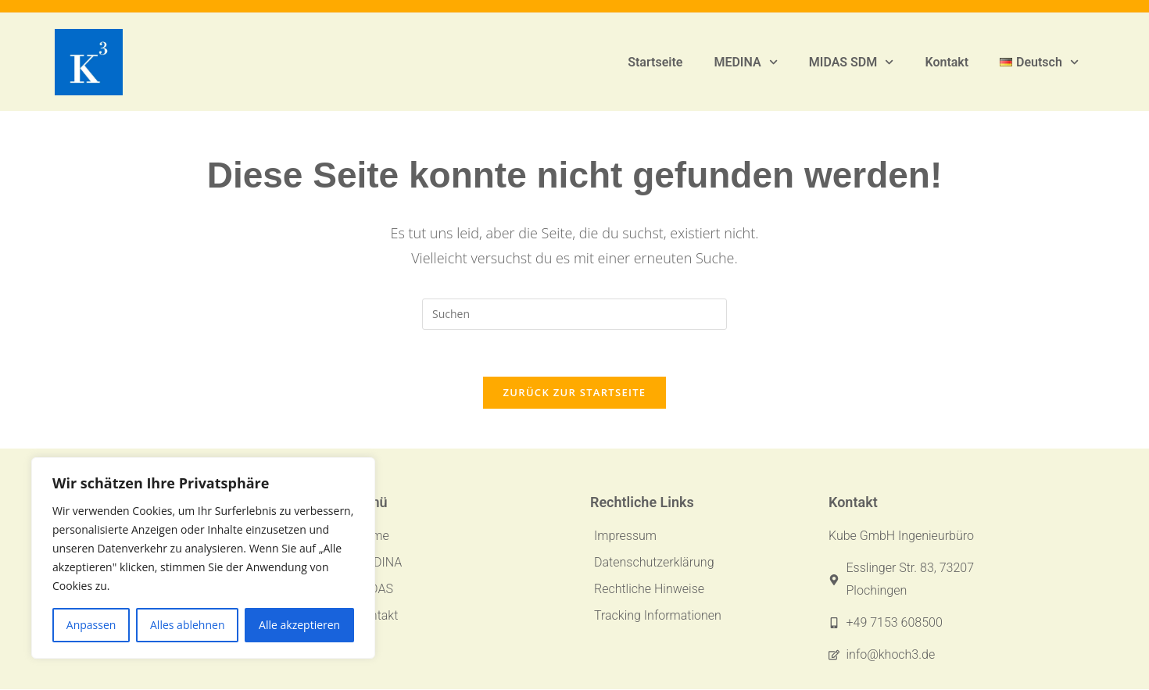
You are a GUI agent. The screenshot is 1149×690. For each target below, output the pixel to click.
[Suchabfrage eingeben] (574, 314)
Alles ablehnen (187, 624)
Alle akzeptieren (299, 624)
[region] (203, 558)
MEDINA (745, 62)
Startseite (655, 62)
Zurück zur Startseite (574, 393)
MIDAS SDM (851, 62)
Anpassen (91, 624)
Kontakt (946, 62)
